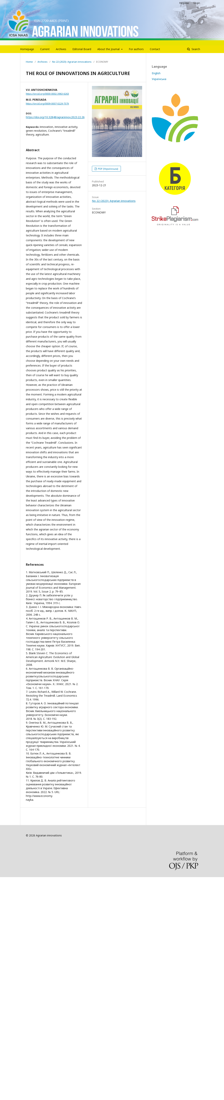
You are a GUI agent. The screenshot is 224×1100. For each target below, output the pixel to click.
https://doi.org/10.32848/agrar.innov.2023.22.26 (55, 117)
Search (195, 49)
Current (45, 49)
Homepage (27, 49)
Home (29, 61)
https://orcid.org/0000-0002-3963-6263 (47, 93)
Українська (159, 79)
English (156, 73)
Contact (155, 49)
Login (197, 3)
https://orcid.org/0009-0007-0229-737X (47, 103)
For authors (136, 49)
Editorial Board (81, 49)
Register (184, 3)
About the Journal (108, 49)
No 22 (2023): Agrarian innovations (72, 61)
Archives (61, 49)
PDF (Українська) (107, 168)
